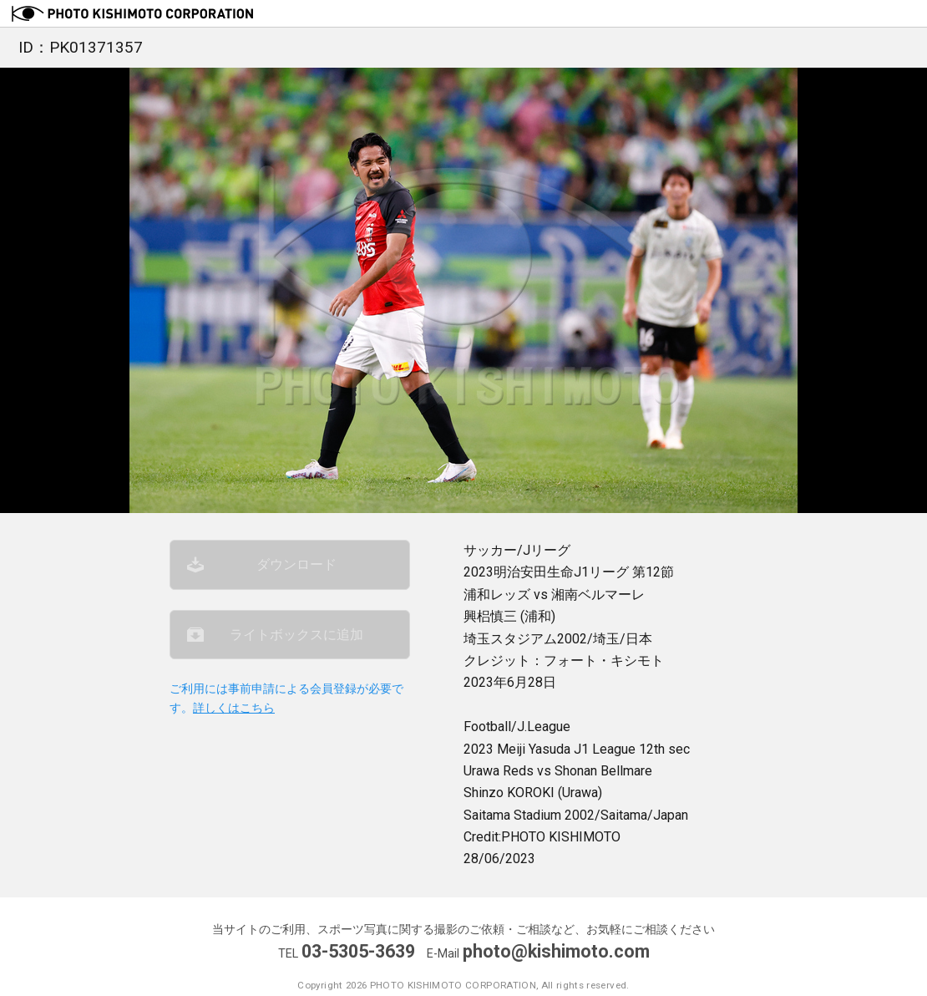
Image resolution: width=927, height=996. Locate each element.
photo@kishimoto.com (556, 951)
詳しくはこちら (234, 708)
